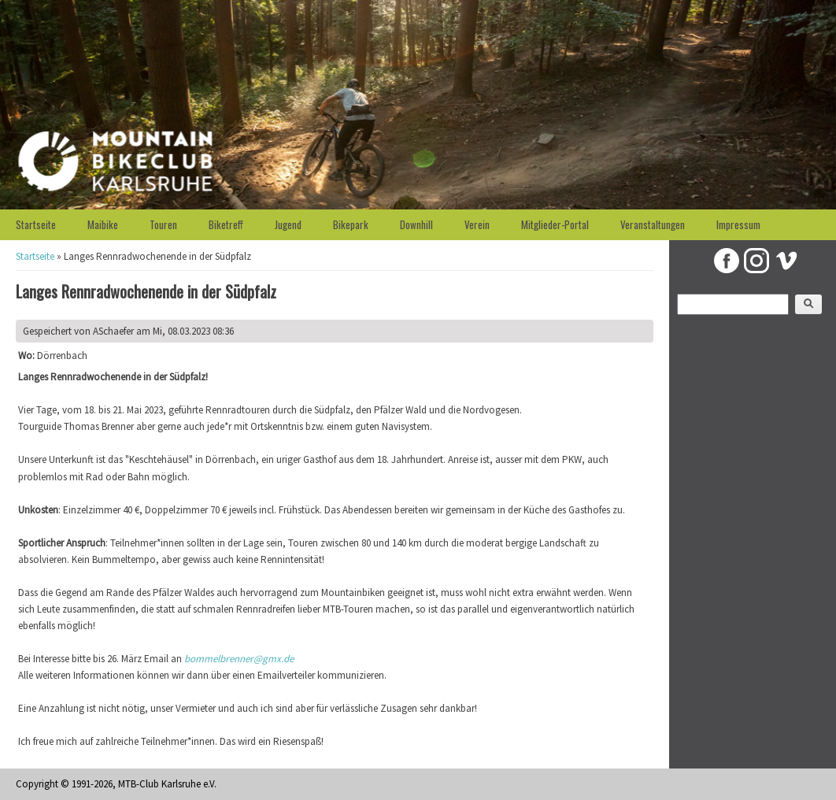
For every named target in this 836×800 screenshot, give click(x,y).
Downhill (416, 224)
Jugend (288, 224)
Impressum (738, 224)
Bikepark (350, 224)
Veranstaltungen (652, 224)
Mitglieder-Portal (555, 224)
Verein (477, 224)
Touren (163, 224)
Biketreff (226, 224)
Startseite (36, 224)
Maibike (102, 224)
